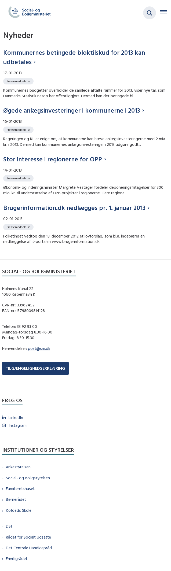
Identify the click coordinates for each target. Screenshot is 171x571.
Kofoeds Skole (18, 510)
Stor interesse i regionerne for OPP (52, 159)
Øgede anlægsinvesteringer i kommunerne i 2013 (71, 110)
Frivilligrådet (16, 558)
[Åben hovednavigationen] (165, 13)
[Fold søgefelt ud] (149, 12)
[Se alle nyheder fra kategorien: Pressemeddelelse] (19, 80)
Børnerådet (16, 499)
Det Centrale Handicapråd (29, 547)
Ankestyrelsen (18, 466)
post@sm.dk (39, 348)
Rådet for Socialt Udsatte (28, 537)
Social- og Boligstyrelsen (28, 477)
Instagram (18, 425)
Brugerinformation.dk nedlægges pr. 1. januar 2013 (74, 207)
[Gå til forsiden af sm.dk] (28, 12)
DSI (9, 526)
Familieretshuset (20, 488)
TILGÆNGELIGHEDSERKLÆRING (35, 368)
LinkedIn (16, 417)
